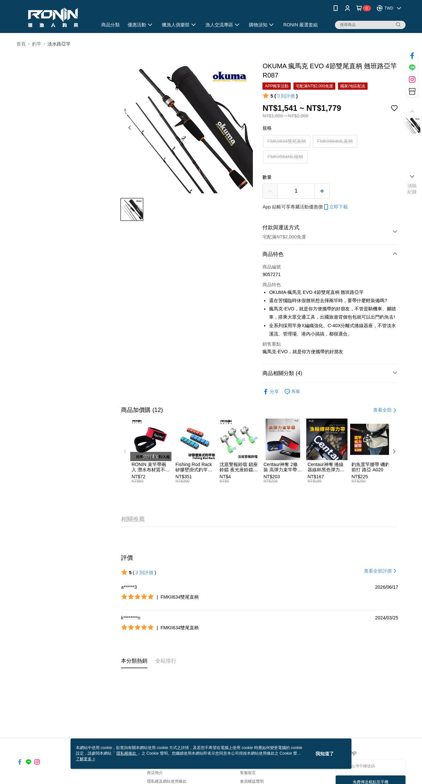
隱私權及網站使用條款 (167, 781)
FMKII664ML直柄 (335, 141)
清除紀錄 (412, 188)
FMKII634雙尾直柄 (286, 141)
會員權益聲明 (252, 781)
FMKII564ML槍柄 (285, 156)
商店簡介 (155, 772)
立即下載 (335, 207)
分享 (270, 391)
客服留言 (248, 772)
